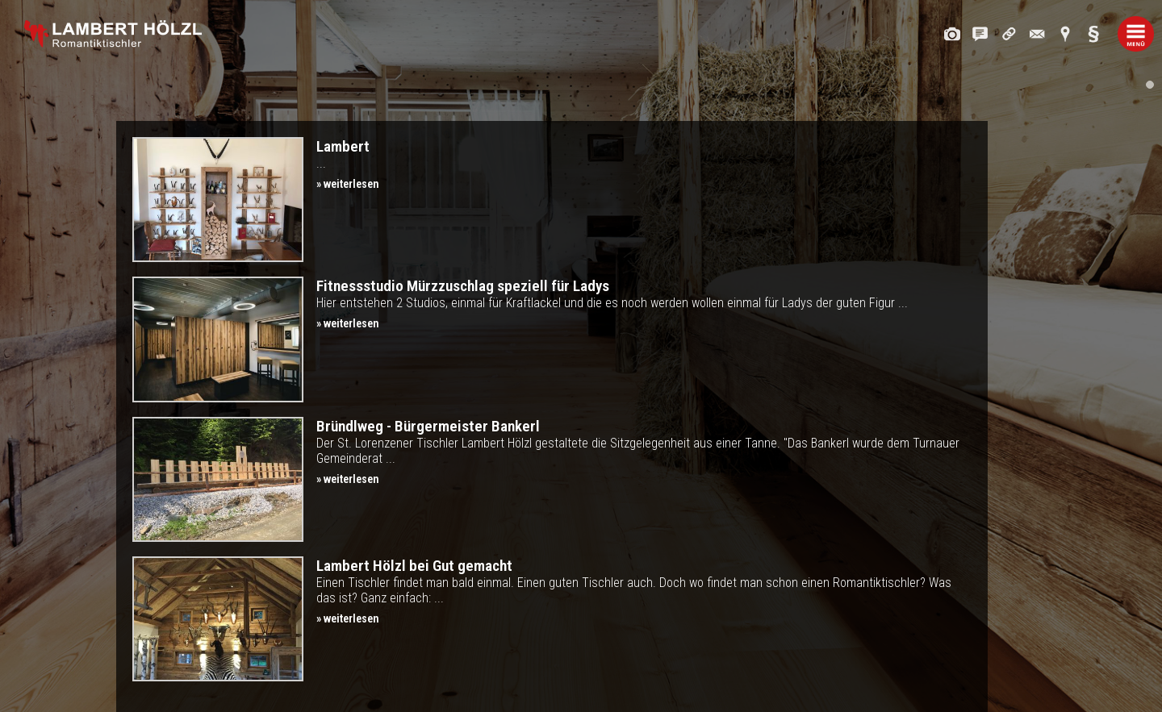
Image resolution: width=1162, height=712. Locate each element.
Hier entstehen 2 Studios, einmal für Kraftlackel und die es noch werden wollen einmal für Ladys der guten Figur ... (644, 304)
